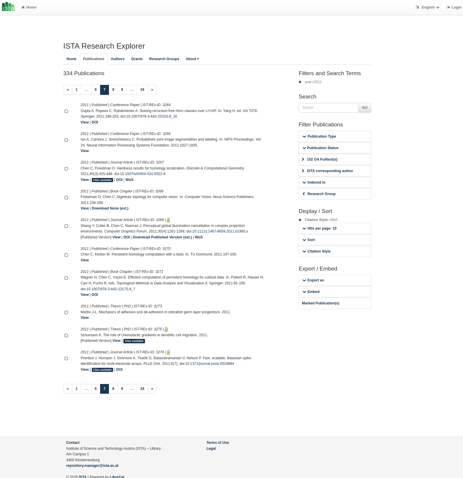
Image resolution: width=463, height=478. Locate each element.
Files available (102, 180)
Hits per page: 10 (319, 228)
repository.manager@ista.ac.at (92, 466)
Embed (310, 292)
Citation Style (316, 251)
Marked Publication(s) (320, 303)
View (85, 122)
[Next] (152, 90)
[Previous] (67, 90)
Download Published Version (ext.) (162, 237)
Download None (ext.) (110, 208)
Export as (313, 280)
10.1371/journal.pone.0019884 (209, 364)
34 (142, 90)
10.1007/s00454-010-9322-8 (143, 174)
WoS (129, 180)
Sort (308, 240)
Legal (211, 448)
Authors (118, 59)
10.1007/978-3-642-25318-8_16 (151, 116)
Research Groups (164, 59)
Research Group (318, 194)
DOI (95, 122)
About (192, 59)
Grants (137, 59)
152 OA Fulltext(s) (319, 159)
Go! (365, 108)
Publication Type (319, 136)
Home (28, 7)
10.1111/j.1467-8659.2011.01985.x (220, 231)
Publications (93, 59)
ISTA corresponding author (327, 171)
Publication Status (320, 148)
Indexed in (313, 182)
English (428, 7)
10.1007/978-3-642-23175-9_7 (111, 289)
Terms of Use (217, 443)
